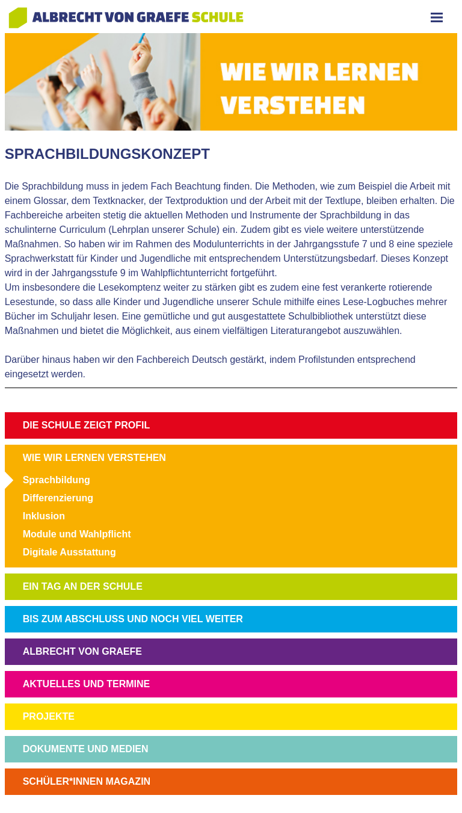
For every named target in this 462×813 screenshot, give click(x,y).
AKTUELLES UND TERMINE (86, 684)
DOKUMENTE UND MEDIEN (86, 749)
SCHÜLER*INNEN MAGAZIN (86, 781)
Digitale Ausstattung (69, 552)
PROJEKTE (49, 716)
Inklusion (44, 516)
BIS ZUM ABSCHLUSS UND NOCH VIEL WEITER (133, 619)
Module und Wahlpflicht (77, 534)
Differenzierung (58, 498)
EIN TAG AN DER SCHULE (83, 586)
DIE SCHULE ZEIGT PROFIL (86, 425)
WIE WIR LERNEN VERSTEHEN (94, 458)
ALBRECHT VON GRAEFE (82, 651)
